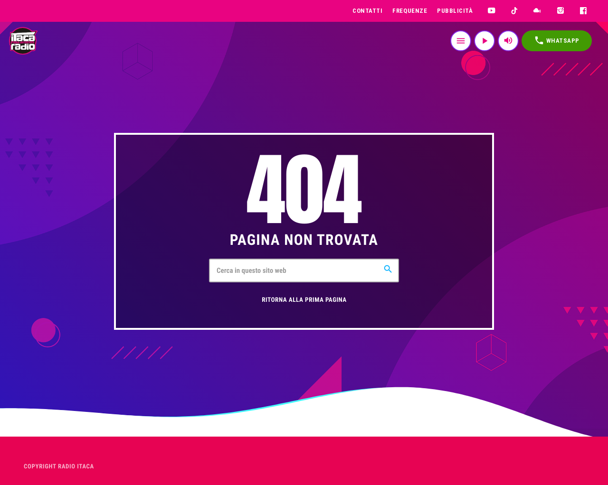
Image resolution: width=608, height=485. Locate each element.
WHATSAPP (557, 40)
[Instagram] (561, 11)
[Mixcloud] (537, 11)
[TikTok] (515, 11)
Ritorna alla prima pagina (304, 300)
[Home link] (23, 41)
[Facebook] (584, 11)
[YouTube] (491, 11)
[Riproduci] (484, 40)
